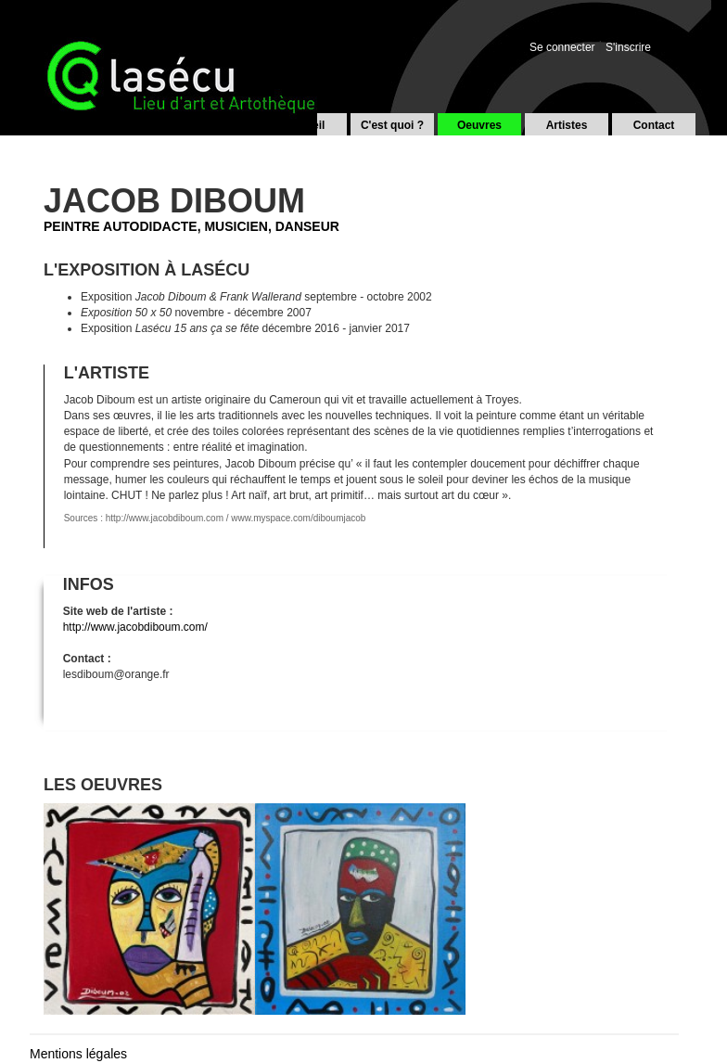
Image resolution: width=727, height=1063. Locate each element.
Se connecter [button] (562, 47)
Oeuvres (479, 125)
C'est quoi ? (392, 125)
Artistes (567, 125)
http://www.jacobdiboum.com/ (135, 627)
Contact (654, 125)
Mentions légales (78, 1053)
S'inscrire (628, 47)
